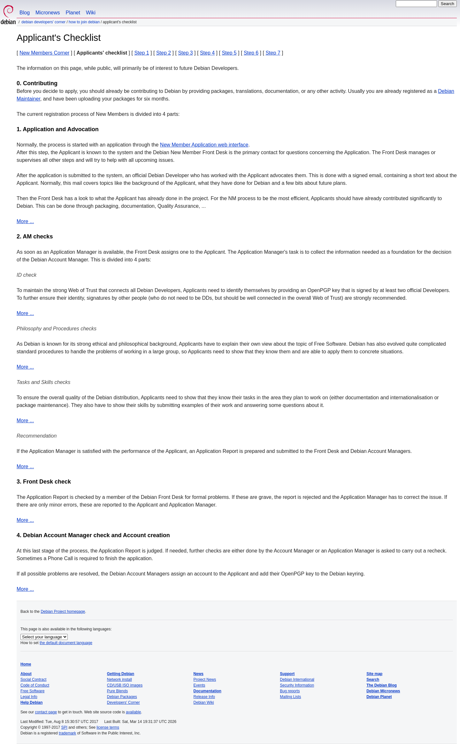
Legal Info (28, 697)
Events (199, 685)
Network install (119, 679)
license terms (107, 727)
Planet (73, 12)
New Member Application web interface (204, 144)
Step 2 (163, 53)
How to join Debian (84, 22)
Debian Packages (122, 697)
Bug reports (290, 691)
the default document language (66, 643)
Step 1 (141, 53)
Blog (24, 12)
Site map (374, 674)
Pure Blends (117, 691)
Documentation (207, 691)
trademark (67, 733)
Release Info (204, 697)
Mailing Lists (290, 697)
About (26, 674)
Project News (205, 679)
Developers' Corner (123, 702)
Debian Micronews (383, 691)
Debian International (297, 679)
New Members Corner (44, 53)
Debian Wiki (204, 702)
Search (372, 679)
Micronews (47, 12)
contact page (46, 712)
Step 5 (229, 53)
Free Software (32, 691)
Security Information (297, 685)
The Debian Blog (381, 685)
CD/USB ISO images (124, 685)
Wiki (91, 12)
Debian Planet (379, 697)
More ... (25, 221)
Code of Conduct (34, 685)
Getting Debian (120, 674)
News (198, 674)
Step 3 (185, 53)
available (133, 712)
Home (25, 664)
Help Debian (31, 702)
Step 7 (272, 53)
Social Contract (33, 679)
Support (287, 674)
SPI (64, 727)
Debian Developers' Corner (43, 22)
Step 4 (207, 53)
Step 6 (251, 53)
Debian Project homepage (63, 611)
